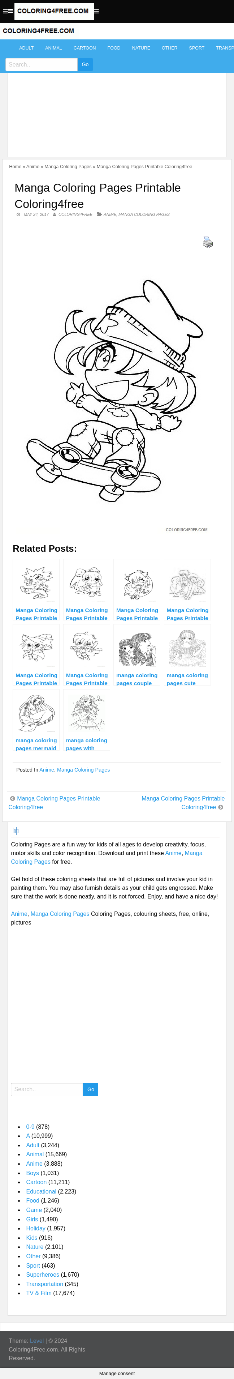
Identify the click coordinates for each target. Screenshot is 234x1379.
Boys (32, 1173)
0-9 (30, 1127)
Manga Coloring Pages (67, 166)
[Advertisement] (115, 94)
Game (34, 1210)
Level (37, 1341)
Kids (31, 1238)
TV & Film (38, 1293)
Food (114, 48)
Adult (26, 48)
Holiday (35, 1228)
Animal (53, 48)
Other (170, 48)
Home (15, 166)
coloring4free (75, 214)
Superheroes (42, 1275)
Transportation (44, 1284)
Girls (32, 1219)
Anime (32, 166)
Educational (41, 1191)
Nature (141, 48)
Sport (197, 48)
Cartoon (85, 48)
